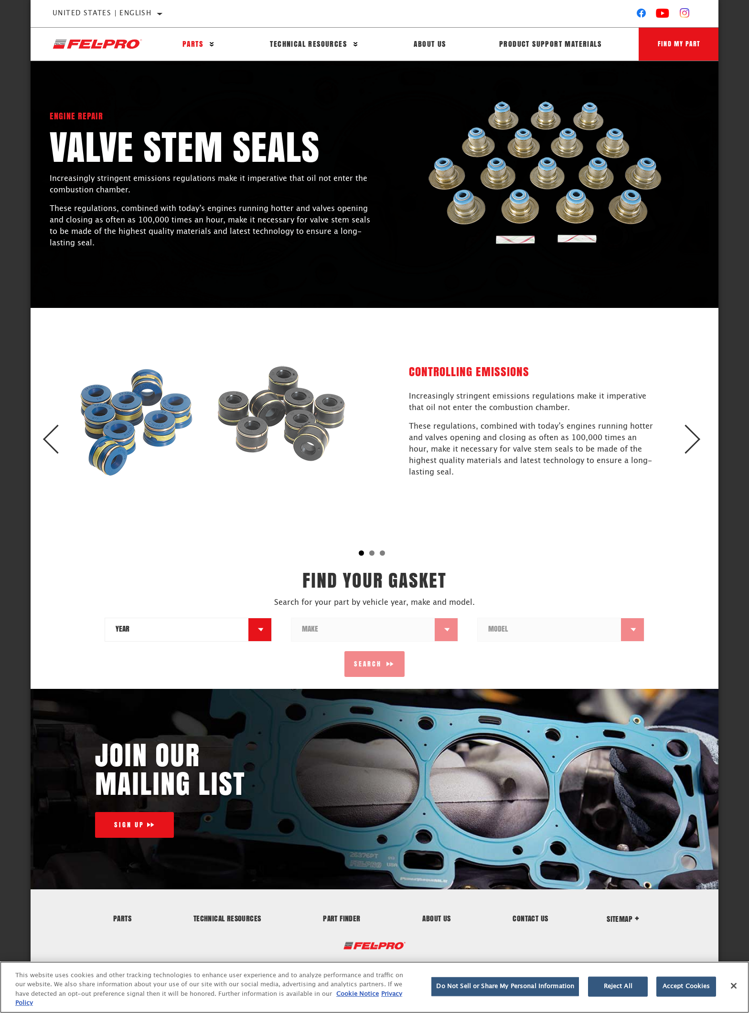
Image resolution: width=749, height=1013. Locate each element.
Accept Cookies (686, 986)
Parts (192, 44)
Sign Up (129, 825)
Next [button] (688, 439)
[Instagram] (685, 15)
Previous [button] (60, 439)
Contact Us (530, 918)
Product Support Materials (550, 44)
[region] (374, 987)
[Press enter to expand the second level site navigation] (212, 44)
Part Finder (341, 918)
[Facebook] (641, 15)
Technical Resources (308, 44)
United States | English (102, 13)
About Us (430, 44)
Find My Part (678, 44)
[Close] (733, 985)
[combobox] (176, 629)
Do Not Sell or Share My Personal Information (505, 986)
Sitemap (623, 918)
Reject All (618, 986)
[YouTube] (663, 15)
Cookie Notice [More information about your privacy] (357, 994)
